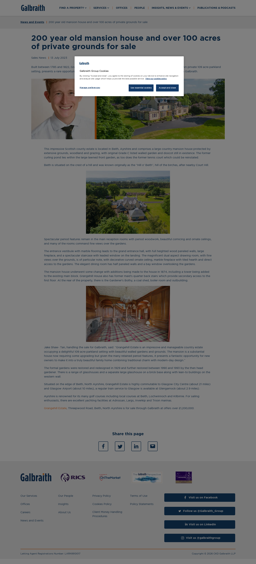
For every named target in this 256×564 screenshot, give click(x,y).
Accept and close (167, 88)
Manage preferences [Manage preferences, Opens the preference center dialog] (90, 88)
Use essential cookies (141, 88)
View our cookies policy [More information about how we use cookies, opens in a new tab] (156, 79)
